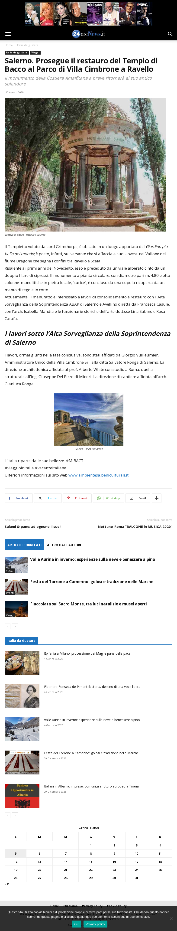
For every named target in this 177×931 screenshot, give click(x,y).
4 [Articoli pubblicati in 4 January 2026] (160, 845)
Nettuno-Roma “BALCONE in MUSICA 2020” (135, 526)
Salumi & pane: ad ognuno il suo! (33, 526)
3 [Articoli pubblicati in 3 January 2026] (137, 845)
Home (9, 45)
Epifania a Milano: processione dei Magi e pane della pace (87, 653)
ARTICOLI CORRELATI (24, 545)
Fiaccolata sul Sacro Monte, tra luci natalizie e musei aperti (88, 604)
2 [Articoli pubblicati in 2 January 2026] (114, 845)
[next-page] (15, 626)
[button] (7, 34)
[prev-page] (7, 626)
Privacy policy (95, 924)
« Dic (8, 884)
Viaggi (35, 52)
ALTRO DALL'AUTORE (64, 545)
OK (76, 924)
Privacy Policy (92, 906)
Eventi (10, 593)
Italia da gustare (27, 45)
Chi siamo (70, 906)
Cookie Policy (117, 906)
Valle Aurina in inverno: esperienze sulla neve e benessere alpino (92, 559)
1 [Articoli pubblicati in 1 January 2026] (91, 845)
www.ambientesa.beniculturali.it (98, 475)
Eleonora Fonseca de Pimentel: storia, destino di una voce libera (92, 686)
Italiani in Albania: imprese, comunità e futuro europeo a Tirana (91, 786)
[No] (171, 918)
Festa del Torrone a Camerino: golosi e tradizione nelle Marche (91, 581)
